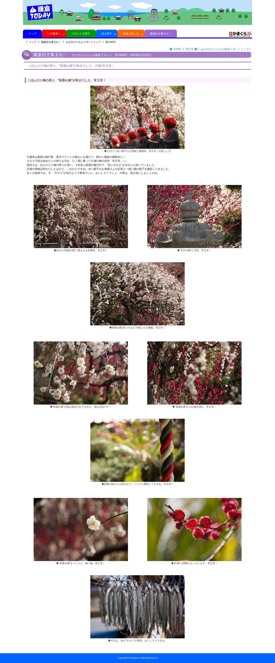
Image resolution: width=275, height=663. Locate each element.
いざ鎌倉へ (54, 33)
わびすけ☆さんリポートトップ (83, 42)
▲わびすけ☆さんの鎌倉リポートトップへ (225, 49)
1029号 (176, 49)
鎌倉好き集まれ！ (160, 33)
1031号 (191, 49)
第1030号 (110, 42)
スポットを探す (81, 33)
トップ (32, 33)
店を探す (107, 33)
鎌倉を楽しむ (131, 33)
